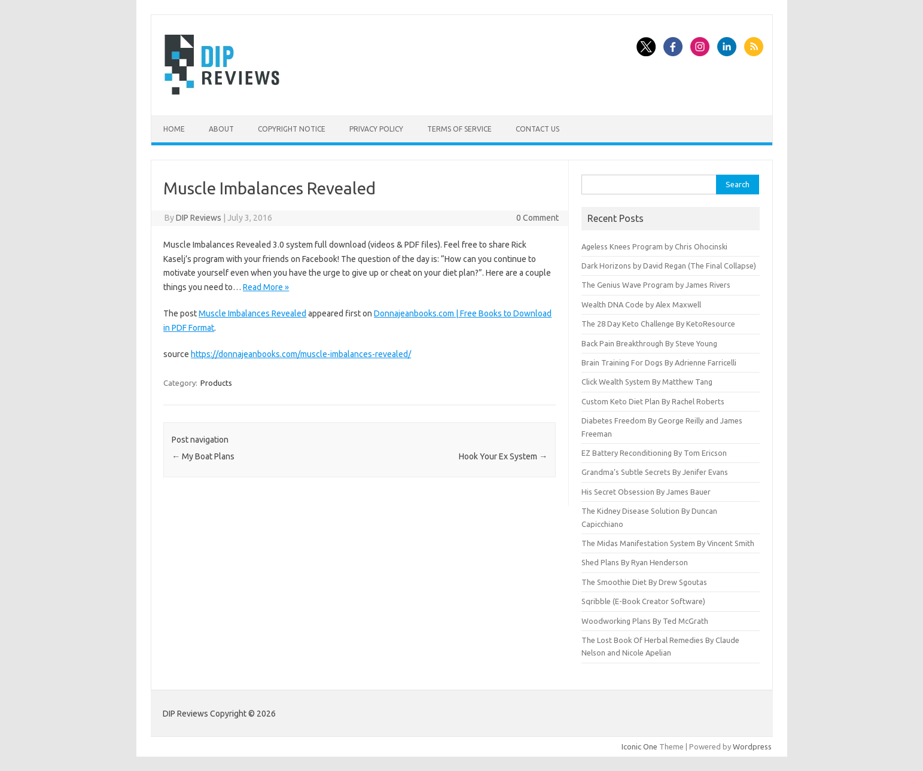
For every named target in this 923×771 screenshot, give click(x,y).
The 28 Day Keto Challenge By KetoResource (658, 323)
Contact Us (537, 129)
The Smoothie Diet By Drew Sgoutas (644, 582)
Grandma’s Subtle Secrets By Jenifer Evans (654, 472)
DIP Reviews (198, 218)
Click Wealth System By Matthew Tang (646, 381)
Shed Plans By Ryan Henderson (634, 562)
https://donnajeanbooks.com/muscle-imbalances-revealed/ (301, 354)
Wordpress (752, 746)
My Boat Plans (203, 456)
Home (174, 129)
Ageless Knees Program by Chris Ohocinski (654, 246)
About (221, 129)
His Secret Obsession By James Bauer (646, 491)
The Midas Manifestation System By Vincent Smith (667, 543)
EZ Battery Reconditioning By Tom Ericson (654, 453)
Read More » (266, 287)
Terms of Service (459, 129)
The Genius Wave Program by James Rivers (655, 285)
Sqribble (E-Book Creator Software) (643, 601)
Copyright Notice (291, 129)
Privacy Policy (376, 129)
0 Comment (537, 218)
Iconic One (639, 746)
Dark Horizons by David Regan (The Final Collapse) (668, 265)
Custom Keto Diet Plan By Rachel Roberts (652, 401)
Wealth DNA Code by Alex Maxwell (641, 304)
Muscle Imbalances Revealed (252, 313)
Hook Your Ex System (503, 456)
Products (216, 383)
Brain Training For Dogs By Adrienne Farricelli (658, 362)
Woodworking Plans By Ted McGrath (644, 621)
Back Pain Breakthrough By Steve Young (649, 343)
